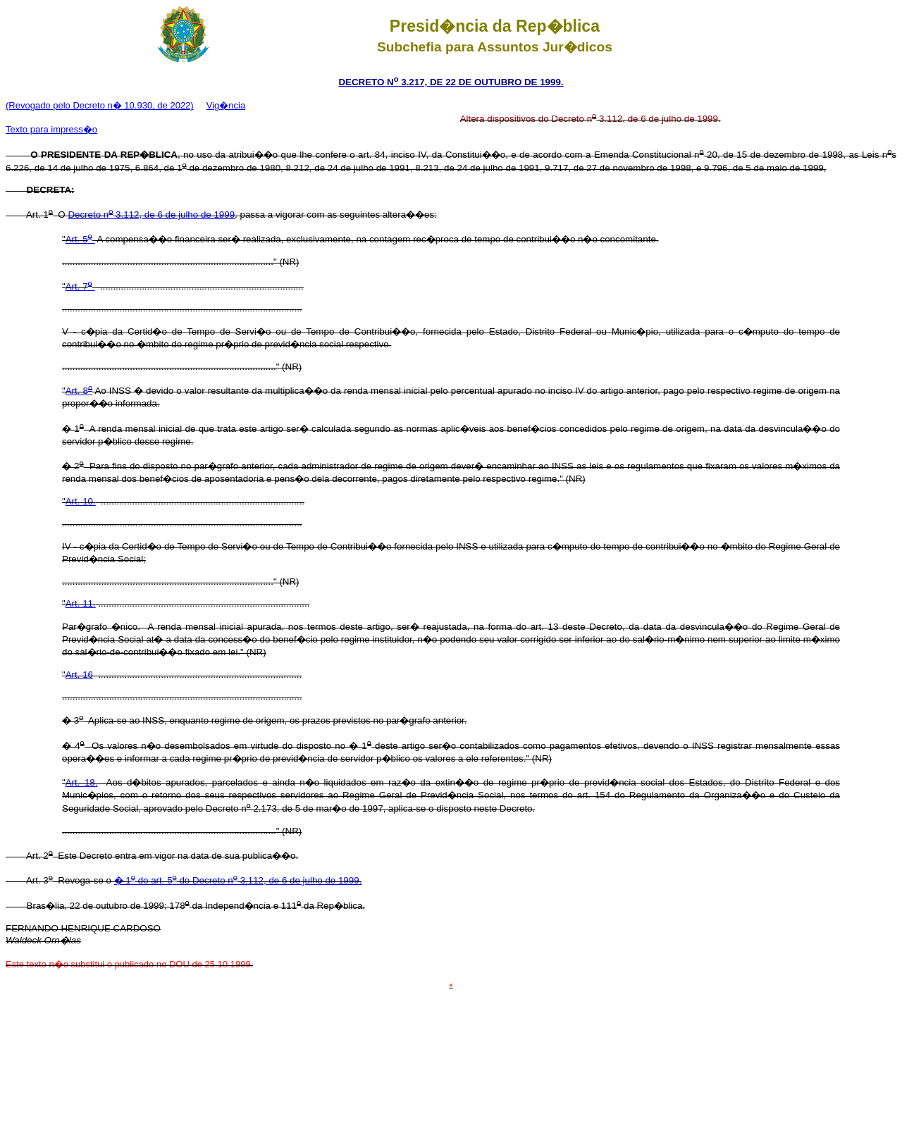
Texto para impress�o (51, 129)
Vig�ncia (225, 105)
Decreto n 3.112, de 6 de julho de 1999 (151, 214)
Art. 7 (80, 286)
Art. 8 (79, 390)
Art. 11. (81, 603)
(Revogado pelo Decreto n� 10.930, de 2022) (100, 105)
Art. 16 (79, 674)
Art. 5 (80, 239)
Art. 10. (81, 501)
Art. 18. (82, 782)
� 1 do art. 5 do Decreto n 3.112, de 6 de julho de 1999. (238, 880)
